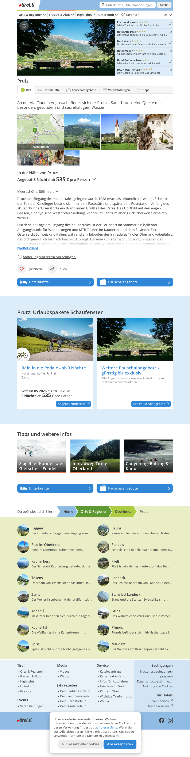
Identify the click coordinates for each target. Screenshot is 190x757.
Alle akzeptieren (120, 744)
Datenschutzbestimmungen (155, 681)
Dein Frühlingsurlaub (75, 691)
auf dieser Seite (106, 727)
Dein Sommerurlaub (74, 696)
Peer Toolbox (162, 701)
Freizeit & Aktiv (59, 15)
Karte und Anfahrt (113, 676)
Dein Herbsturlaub (73, 701)
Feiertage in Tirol (112, 686)
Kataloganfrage (110, 671)
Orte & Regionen (31, 15)
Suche (164, 5)
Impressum (165, 676)
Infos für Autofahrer (114, 681)
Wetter (104, 701)
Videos (64, 671)
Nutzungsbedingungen (156, 671)
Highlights (84, 15)
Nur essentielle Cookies (80, 744)
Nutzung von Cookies (158, 686)
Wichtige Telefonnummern (116, 696)
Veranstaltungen (32, 706)
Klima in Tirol (109, 691)
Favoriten (130, 14)
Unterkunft (106, 15)
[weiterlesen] (27, 248)
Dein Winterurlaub (73, 706)
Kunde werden (160, 706)
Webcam (66, 676)
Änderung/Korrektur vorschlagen (46, 257)
